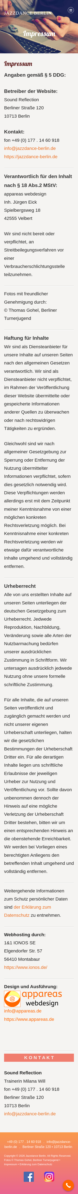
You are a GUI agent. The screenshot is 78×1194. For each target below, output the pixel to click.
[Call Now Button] (68, 1185)
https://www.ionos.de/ (25, 967)
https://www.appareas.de (29, 1019)
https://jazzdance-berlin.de (30, 156)
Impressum (10, 1164)
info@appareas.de (22, 1010)
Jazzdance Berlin (28, 13)
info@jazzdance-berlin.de (30, 148)
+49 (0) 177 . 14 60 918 (24, 1141)
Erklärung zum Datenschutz (36, 1164)
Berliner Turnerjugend (46, 1160)
